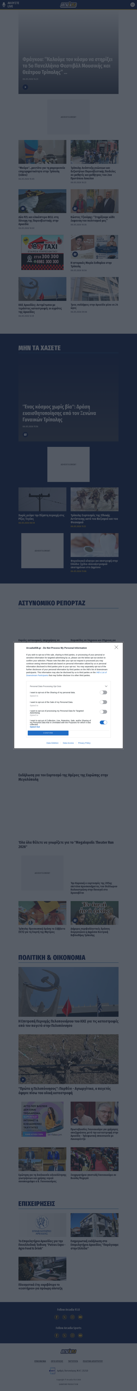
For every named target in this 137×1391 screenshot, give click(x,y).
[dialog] (68, 695)
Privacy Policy (84, 743)
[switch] (103, 692)
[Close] (117, 648)
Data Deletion (52, 743)
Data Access (68, 743)
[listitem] (68, 686)
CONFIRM (48, 733)
